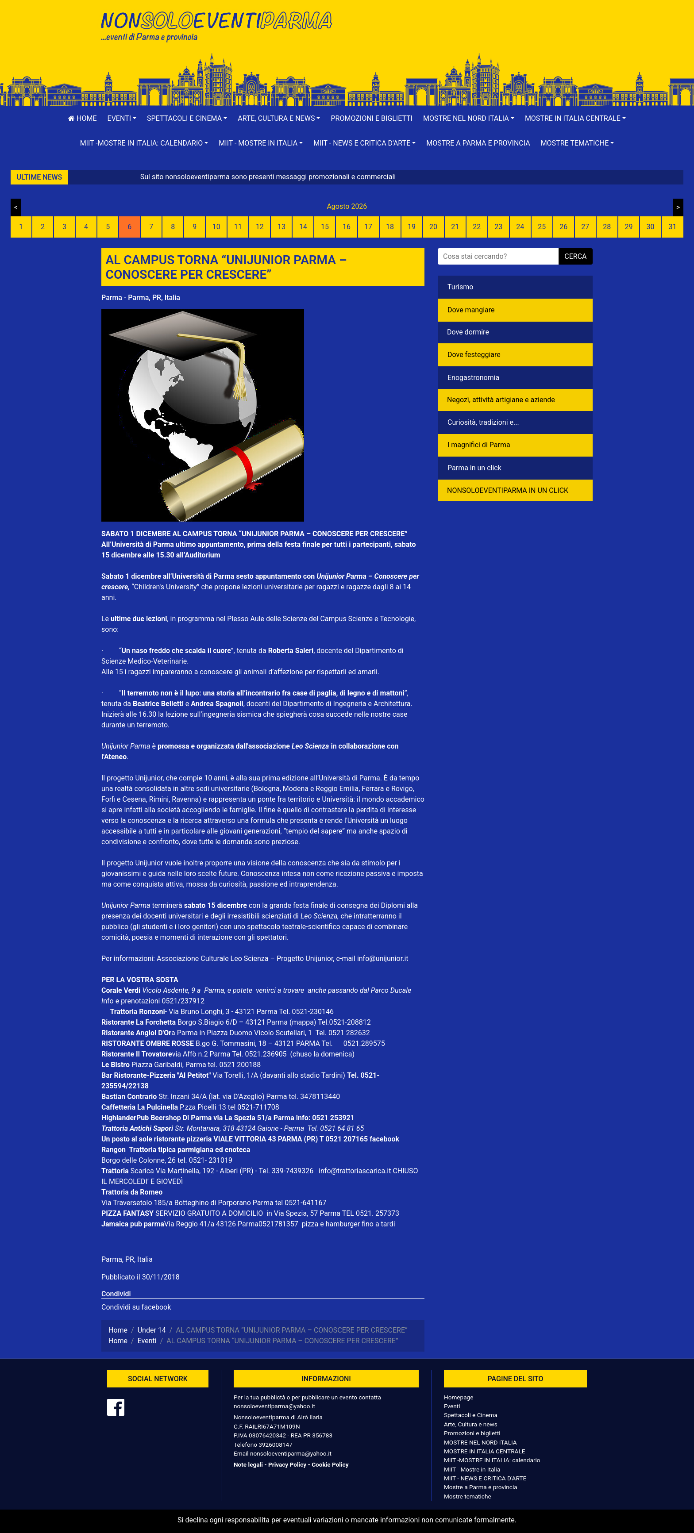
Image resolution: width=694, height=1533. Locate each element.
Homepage (458, 1397)
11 (238, 227)
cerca (575, 256)
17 (368, 227)
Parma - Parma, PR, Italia (140, 297)
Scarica (143, 1171)
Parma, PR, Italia (127, 1259)
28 (607, 227)
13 (281, 227)
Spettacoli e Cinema (470, 1414)
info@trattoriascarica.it (355, 1171)
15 (325, 227)
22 (477, 227)
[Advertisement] (473, 36)
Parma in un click (474, 468)
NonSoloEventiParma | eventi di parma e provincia (220, 25)
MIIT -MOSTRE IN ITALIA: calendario (492, 1460)
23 (498, 227)
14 (303, 227)
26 (563, 227)
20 (433, 227)
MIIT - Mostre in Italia (472, 1469)
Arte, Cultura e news (470, 1424)
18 (390, 227)
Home (82, 118)
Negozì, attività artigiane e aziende (501, 400)
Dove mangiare (471, 310)
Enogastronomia (473, 377)
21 (455, 227)
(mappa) (303, 1022)
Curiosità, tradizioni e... (483, 422)
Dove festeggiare (474, 354)
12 (260, 227)
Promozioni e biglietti (372, 118)
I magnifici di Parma (478, 445)
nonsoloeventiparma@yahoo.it (274, 1406)
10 (216, 227)
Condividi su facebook (136, 1307)
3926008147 (275, 1444)
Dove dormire (468, 332)
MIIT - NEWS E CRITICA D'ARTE (485, 1478)
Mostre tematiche (467, 1496)
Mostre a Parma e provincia (478, 143)
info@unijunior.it (383, 958)
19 (412, 227)
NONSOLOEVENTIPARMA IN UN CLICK (507, 490)
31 (672, 227)
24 (520, 227)
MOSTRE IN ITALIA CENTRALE (484, 1451)
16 (347, 227)
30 (650, 227)
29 (628, 227)
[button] (122, 118)
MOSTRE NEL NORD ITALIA (480, 1442)
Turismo (460, 287)
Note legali (248, 1464)
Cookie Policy (330, 1464)
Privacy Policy (287, 1464)
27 (585, 227)
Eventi (452, 1406)
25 (542, 227)
